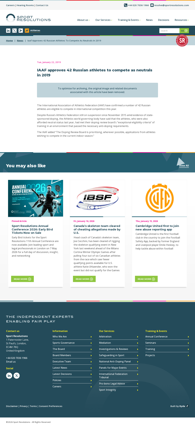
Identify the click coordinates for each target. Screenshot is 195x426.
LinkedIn (8, 30)
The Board (59, 349)
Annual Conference (156, 336)
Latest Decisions (62, 374)
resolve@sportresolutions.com (171, 5)
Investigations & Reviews (113, 349)
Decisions (163, 20)
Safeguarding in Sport (111, 355)
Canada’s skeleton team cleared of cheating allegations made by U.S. (97, 229)
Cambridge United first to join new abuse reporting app (157, 227)
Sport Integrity (107, 389)
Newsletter (21, 30)
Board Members (62, 355)
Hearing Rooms (25, 5)
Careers (10, 5)
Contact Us (42, 5)
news (20, 40)
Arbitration (105, 336)
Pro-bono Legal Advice (112, 383)
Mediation (105, 342)
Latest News (60, 367)
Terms (33, 406)
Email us (11, 361)
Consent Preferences (50, 406)
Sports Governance (63, 342)
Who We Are (60, 336)
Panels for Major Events (113, 367)
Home (9, 40)
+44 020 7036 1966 (138, 5)
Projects (150, 355)
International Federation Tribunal (113, 375)
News (149, 20)
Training (150, 349)
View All (184, 165)
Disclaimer (12, 406)
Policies (57, 380)
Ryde (182, 406)
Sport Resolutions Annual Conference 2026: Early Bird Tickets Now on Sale (32, 229)
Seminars (150, 342)
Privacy (24, 406)
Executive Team (62, 361)
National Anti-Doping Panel (115, 361)
